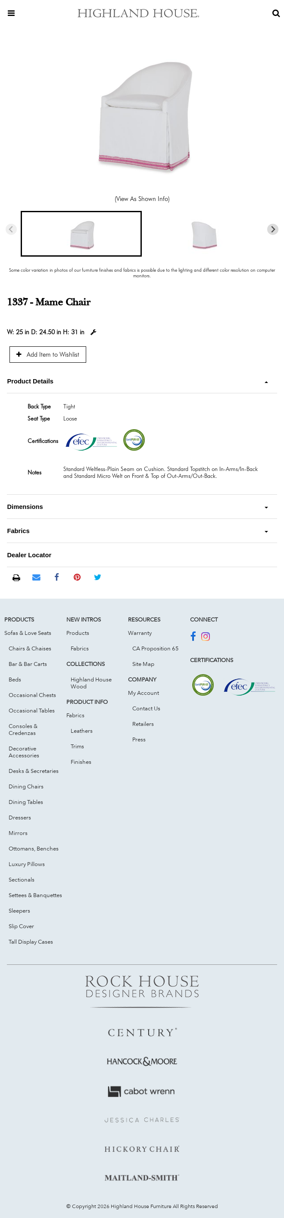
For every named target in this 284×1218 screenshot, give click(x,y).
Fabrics (80, 648)
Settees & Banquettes (35, 895)
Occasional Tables (32, 710)
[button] (81, 234)
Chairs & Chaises (30, 648)
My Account (143, 692)
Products (77, 632)
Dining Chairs (26, 786)
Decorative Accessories (24, 752)
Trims (77, 746)
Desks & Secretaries (34, 770)
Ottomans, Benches (34, 848)
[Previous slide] (11, 229)
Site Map (143, 663)
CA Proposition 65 (155, 648)
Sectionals (21, 879)
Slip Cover (21, 926)
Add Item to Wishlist (47, 354)
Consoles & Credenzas (23, 729)
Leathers (82, 730)
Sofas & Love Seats (27, 632)
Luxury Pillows (27, 863)
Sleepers (19, 910)
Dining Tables (26, 801)
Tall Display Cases (31, 941)
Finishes (81, 761)
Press (139, 739)
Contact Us (146, 708)
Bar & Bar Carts (28, 663)
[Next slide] (273, 229)
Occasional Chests (32, 694)
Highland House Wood (91, 683)
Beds (15, 679)
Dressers (20, 817)
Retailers (143, 723)
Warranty (140, 632)
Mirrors (18, 832)
